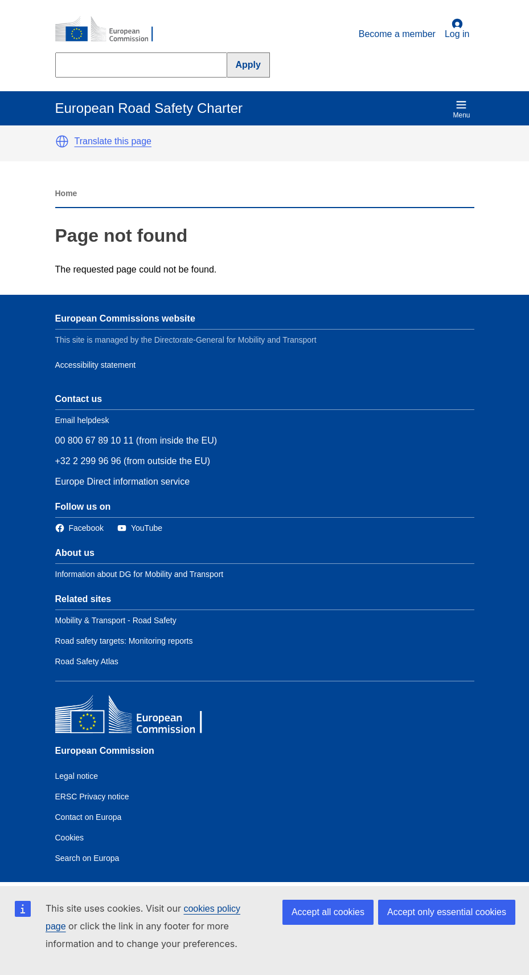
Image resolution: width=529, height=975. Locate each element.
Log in (457, 28)
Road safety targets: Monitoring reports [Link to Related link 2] (124, 640)
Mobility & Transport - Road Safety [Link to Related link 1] (116, 620)
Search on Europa (87, 858)
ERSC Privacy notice (92, 796)
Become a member (397, 34)
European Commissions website (125, 318)
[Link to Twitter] (139, 528)
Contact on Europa (88, 817)
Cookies (69, 837)
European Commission (104, 750)
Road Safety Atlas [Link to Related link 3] (86, 661)
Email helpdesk (82, 420)
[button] (62, 141)
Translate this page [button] (113, 141)
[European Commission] (110, 29)
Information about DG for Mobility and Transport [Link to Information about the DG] (139, 574)
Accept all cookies (328, 912)
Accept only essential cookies (446, 912)
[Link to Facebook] (79, 528)
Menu (461, 109)
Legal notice (77, 776)
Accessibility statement (95, 364)
